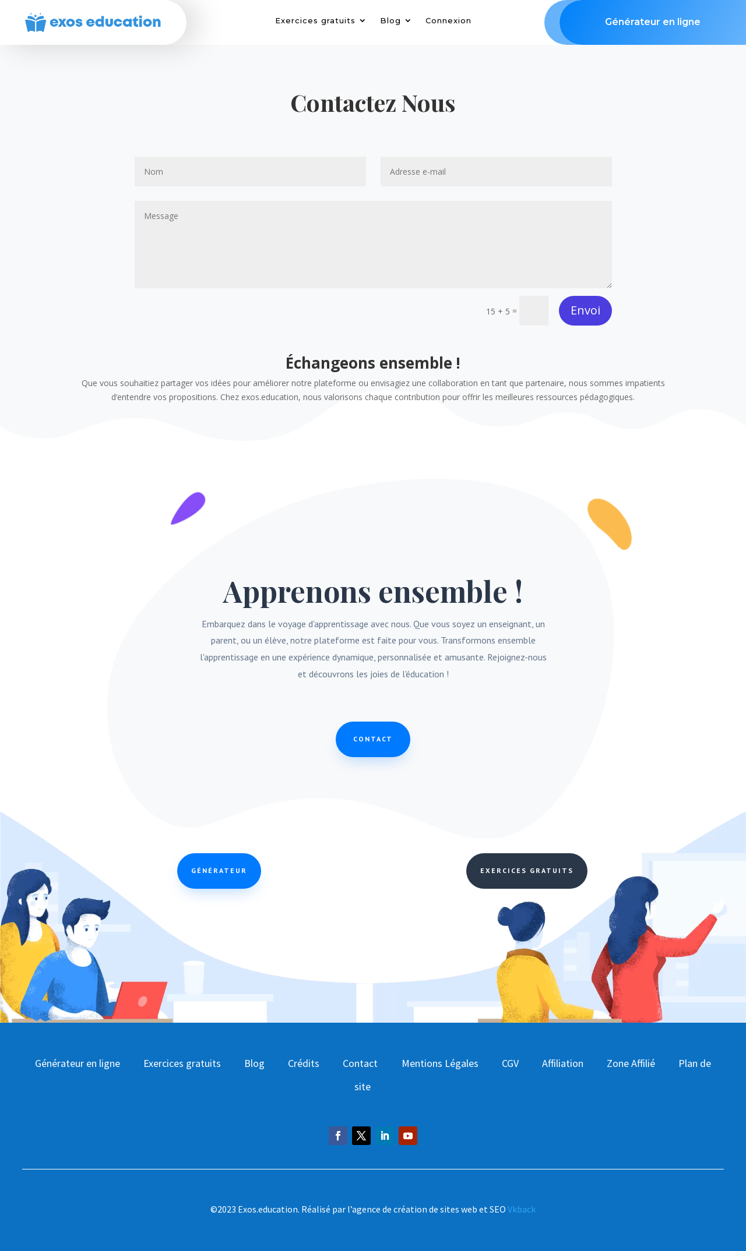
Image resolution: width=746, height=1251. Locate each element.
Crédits (303, 1063)
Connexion (448, 20)
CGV (510, 1063)
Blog (390, 20)
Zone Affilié (631, 1063)
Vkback (522, 1209)
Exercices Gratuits (526, 870)
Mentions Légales (440, 1063)
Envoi (585, 310)
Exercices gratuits (315, 20)
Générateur (219, 870)
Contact (373, 738)
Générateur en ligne (77, 1063)
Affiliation (562, 1063)
